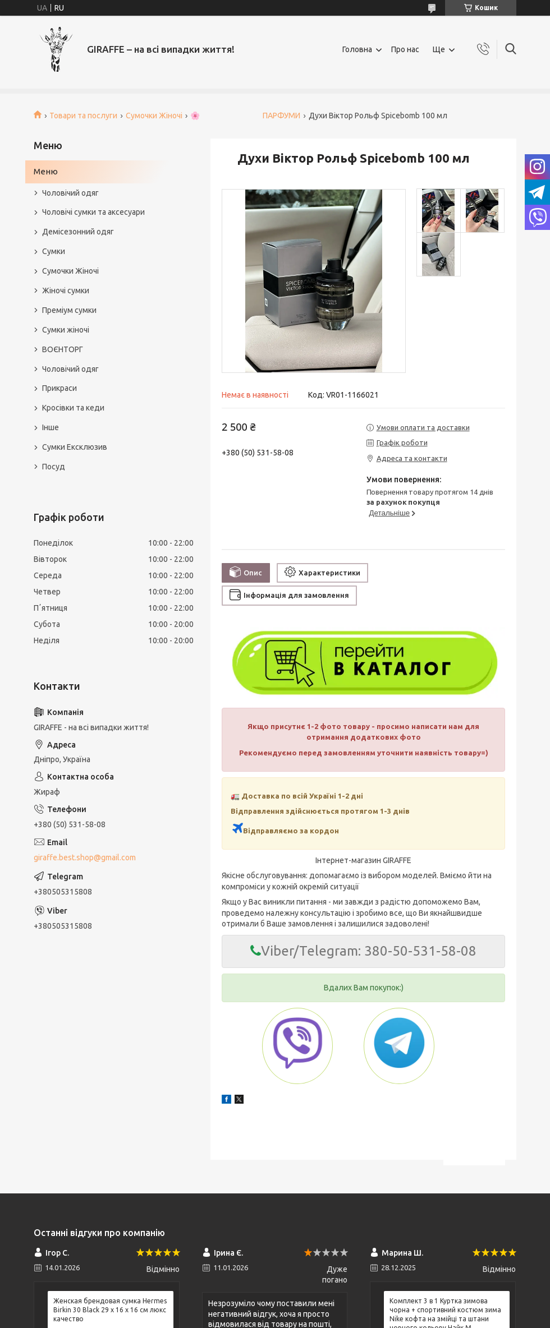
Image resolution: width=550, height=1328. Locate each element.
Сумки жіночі (65, 329)
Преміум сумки (69, 310)
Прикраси (59, 388)
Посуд (53, 466)
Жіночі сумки (65, 290)
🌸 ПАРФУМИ (245, 115)
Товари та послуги (83, 115)
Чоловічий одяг (70, 192)
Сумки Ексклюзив (74, 446)
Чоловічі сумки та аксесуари (93, 212)
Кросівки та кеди (73, 407)
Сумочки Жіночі (154, 115)
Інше (50, 427)
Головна (357, 49)
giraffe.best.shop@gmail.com (85, 857)
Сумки (53, 251)
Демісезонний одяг (78, 231)
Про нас (405, 49)
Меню (46, 171)
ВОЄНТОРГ (62, 349)
